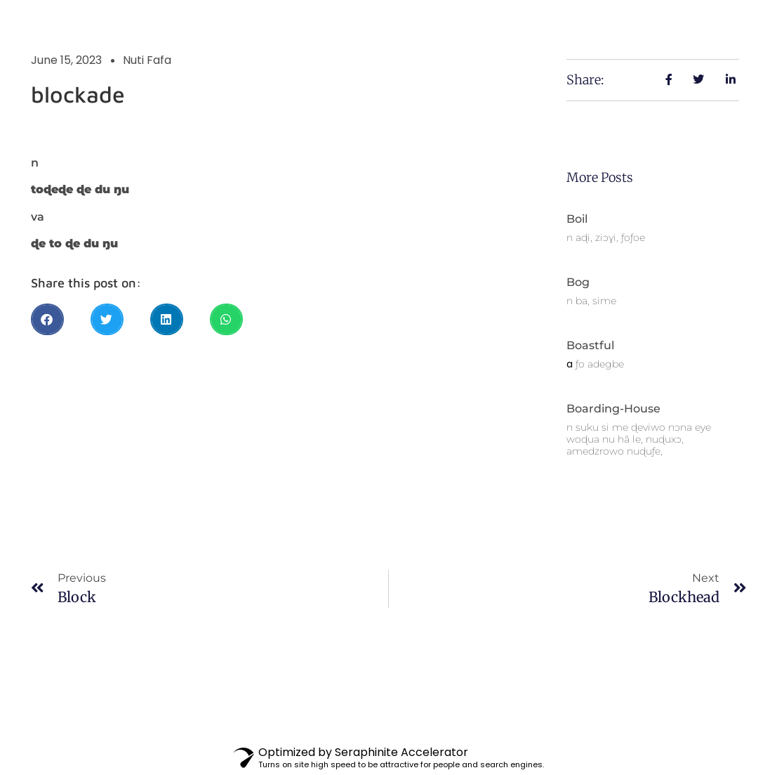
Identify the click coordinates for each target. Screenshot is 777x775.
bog (578, 282)
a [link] (569, 364)
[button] (47, 319)
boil (576, 219)
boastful (590, 345)
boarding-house (613, 408)
